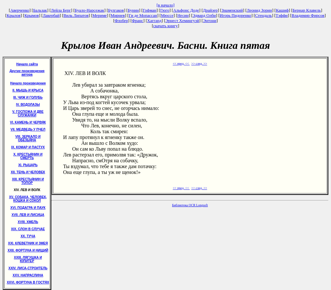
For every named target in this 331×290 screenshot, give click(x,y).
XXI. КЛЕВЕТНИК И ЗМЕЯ (28, 243)
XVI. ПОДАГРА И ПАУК (28, 207)
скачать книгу (165, 25)
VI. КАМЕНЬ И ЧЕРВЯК (28, 122)
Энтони (209, 20)
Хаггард (154, 20)
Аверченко (19, 10)
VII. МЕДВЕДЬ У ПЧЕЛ (27, 129)
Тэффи (282, 15)
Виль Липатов (76, 15)
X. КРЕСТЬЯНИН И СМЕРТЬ (27, 156)
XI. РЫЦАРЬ (27, 165)
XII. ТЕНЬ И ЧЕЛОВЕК (28, 172)
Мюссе (167, 15)
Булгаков (116, 10)
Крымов (31, 15)
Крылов (13, 15)
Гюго (164, 10)
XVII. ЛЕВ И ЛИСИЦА (28, 215)
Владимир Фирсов (308, 15)
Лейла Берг (61, 10)
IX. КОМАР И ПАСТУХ (28, 147)
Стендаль (263, 15)
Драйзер (210, 10)
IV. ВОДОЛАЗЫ (28, 104)
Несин (182, 15)
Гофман (149, 10)
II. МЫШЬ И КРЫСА (27, 90)
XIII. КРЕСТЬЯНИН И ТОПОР (28, 181)
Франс (137, 20)
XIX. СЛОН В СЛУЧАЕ (28, 229)
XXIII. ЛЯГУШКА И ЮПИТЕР (28, 259)
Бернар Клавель (307, 10)
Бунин (133, 10)
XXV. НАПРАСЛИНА (28, 275)
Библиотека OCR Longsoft (190, 205)
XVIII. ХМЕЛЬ (28, 222)
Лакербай (51, 15)
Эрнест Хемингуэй (182, 20)
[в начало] (165, 5)
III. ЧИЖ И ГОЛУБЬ (28, 97)
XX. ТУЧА (28, 236)
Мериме (99, 15)
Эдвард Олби (204, 15)
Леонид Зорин (259, 10)
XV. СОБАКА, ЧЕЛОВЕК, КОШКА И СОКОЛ (28, 198)
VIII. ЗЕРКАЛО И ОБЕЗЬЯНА (27, 138)
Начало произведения (28, 83)
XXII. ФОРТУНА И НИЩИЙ (27, 250)
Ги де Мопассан (143, 15)
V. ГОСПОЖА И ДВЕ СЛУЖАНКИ (28, 113)
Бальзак (40, 10)
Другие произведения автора (26, 72)
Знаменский (232, 10)
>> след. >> (199, 63)
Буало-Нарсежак (89, 10)
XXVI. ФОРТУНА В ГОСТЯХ (28, 282)
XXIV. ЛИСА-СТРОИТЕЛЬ (28, 268)
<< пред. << (181, 63)
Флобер (121, 20)
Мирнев (118, 15)
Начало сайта (27, 64)
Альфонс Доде (186, 10)
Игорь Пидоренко (235, 15)
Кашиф (282, 10)
